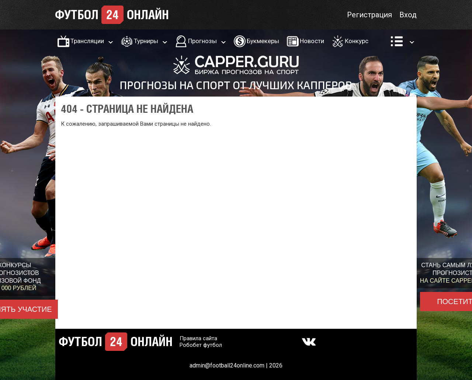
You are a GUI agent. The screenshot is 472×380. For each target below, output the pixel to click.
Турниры (146, 41)
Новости (312, 41)
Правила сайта (198, 338)
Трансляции (87, 41)
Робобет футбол (201, 345)
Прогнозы (202, 41)
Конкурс (356, 41)
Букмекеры (263, 41)
